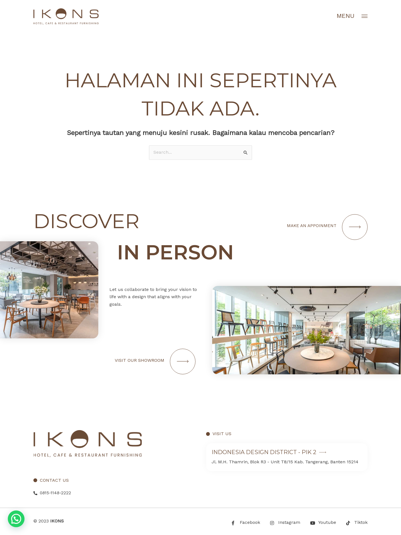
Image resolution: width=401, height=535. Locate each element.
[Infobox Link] (287, 457)
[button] (16, 518)
